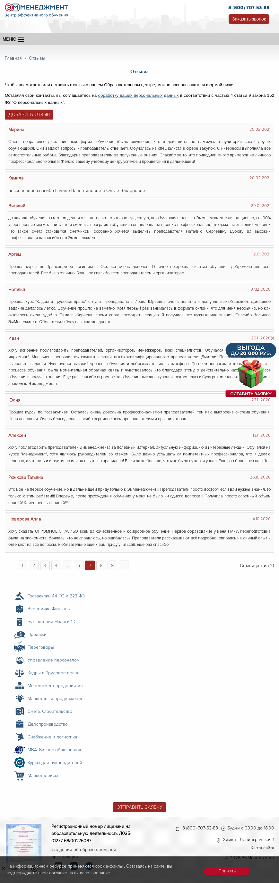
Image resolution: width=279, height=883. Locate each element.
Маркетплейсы (43, 775)
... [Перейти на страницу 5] (67, 565)
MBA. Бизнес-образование (55, 750)
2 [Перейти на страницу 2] (33, 565)
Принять (227, 871)
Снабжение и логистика (52, 737)
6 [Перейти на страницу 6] (78, 565)
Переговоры (41, 647)
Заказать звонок (249, 18)
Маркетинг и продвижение (55, 698)
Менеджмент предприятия (55, 685)
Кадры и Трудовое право (54, 673)
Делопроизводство (48, 724)
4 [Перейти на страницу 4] (56, 565)
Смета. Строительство (50, 711)
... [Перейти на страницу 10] (123, 565)
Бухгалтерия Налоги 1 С (52, 621)
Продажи (37, 634)
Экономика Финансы (49, 609)
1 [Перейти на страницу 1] (22, 565)
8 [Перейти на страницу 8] (101, 565)
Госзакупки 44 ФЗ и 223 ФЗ (56, 596)
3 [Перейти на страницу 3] (45, 565)
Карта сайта (262, 848)
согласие (58, 873)
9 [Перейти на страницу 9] (112, 565)
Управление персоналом (54, 660)
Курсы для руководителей (55, 762)
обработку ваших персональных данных (138, 95)
